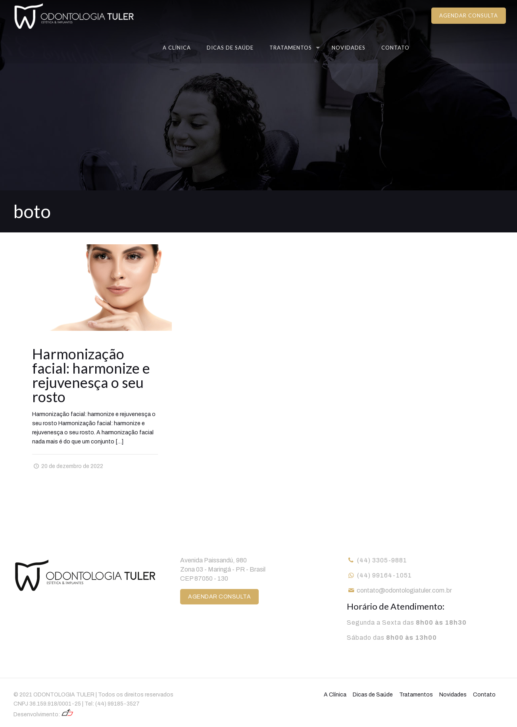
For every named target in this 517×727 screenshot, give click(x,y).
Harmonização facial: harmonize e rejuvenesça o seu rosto (91, 375)
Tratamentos (416, 695)
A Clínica (335, 695)
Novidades (453, 695)
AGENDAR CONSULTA (468, 15)
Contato (484, 695)
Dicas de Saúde (373, 695)
